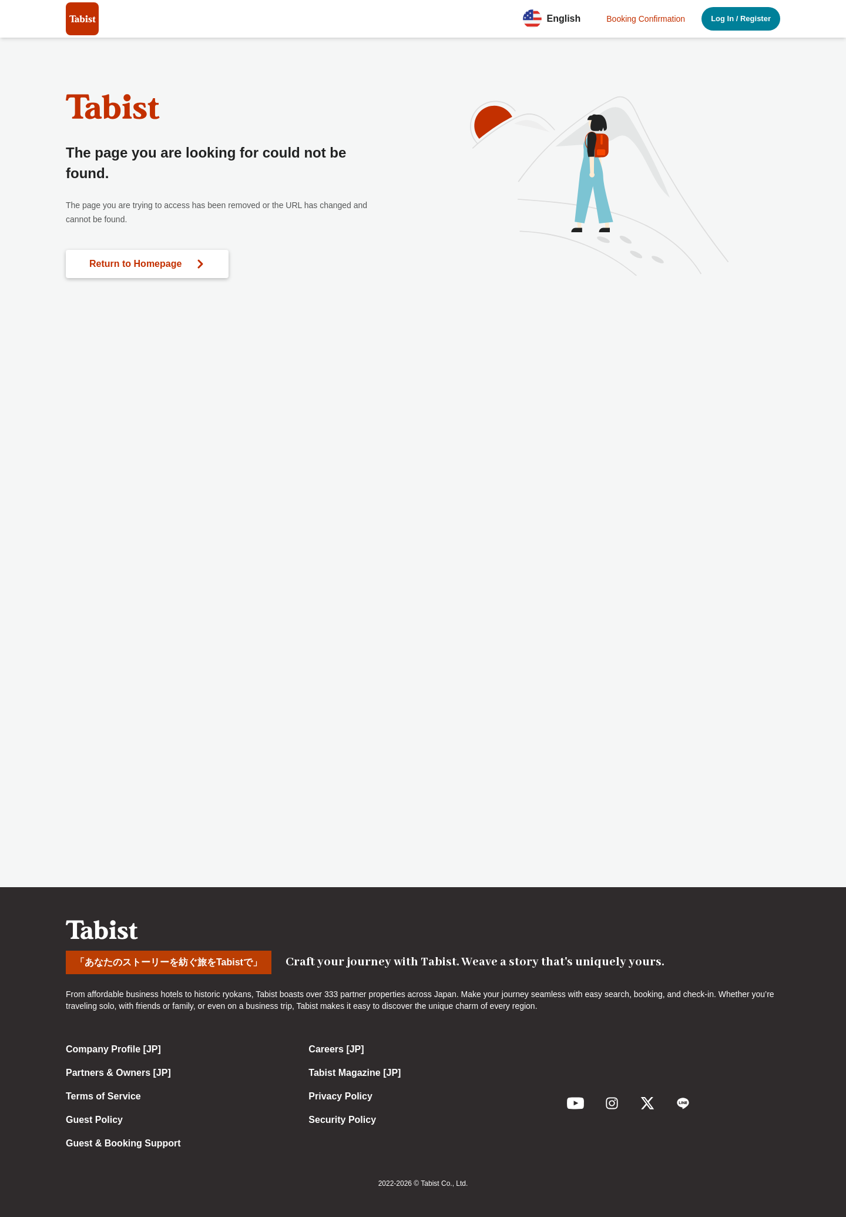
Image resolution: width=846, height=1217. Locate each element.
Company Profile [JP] (113, 1049)
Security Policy (342, 1120)
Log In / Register (741, 18)
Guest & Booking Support (123, 1143)
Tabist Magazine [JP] (354, 1073)
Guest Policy (94, 1120)
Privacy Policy (340, 1096)
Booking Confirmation (645, 19)
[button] (555, 19)
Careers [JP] (336, 1049)
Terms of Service (103, 1096)
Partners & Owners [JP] (118, 1073)
